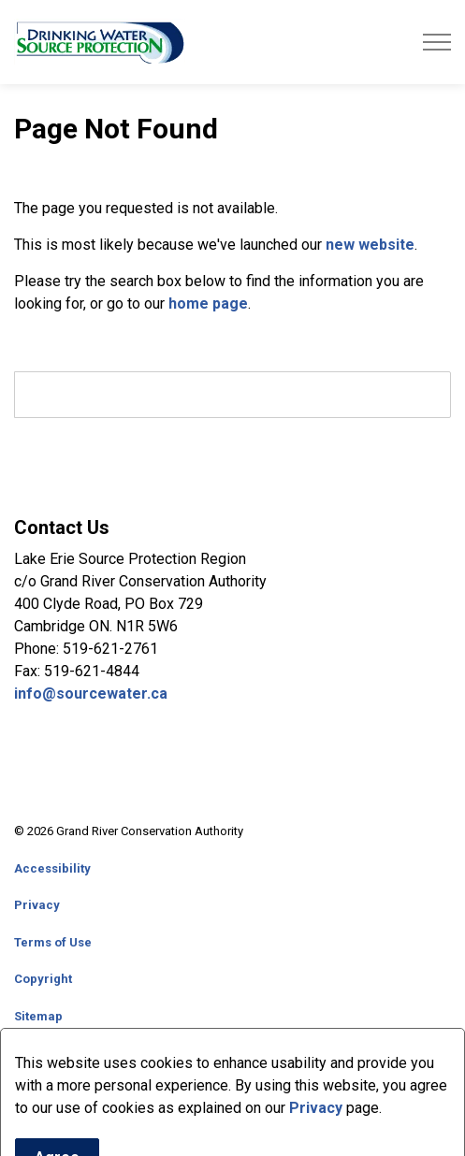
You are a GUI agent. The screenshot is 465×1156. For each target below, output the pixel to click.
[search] (232, 394)
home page (208, 303)
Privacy (37, 905)
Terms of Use (53, 942)
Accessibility (52, 868)
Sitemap (38, 1016)
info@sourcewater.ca (92, 693)
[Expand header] (437, 42)
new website (370, 244)
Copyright (43, 979)
